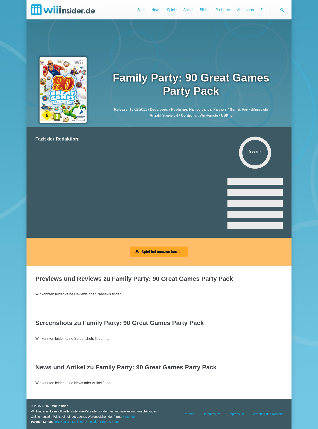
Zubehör (267, 10)
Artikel (188, 10)
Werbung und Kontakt (268, 414)
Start (141, 10)
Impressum (236, 414)
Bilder (204, 10)
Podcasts (223, 10)
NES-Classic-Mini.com (69, 421)
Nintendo (128, 416)
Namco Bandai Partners (208, 109)
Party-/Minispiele (255, 109)
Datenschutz (211, 414)
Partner (189, 414)
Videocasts (245, 10)
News (155, 10)
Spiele (172, 10)
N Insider (92, 421)
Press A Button (110, 421)
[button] (282, 10)
